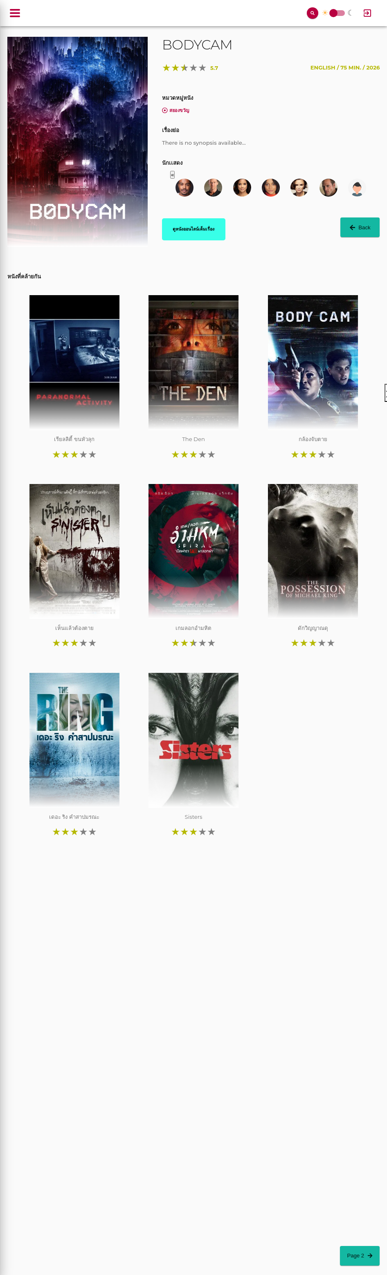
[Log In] (367, 13)
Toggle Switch (333, 13)
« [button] (172, 175)
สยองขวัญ (175, 110)
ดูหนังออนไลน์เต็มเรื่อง (193, 228)
